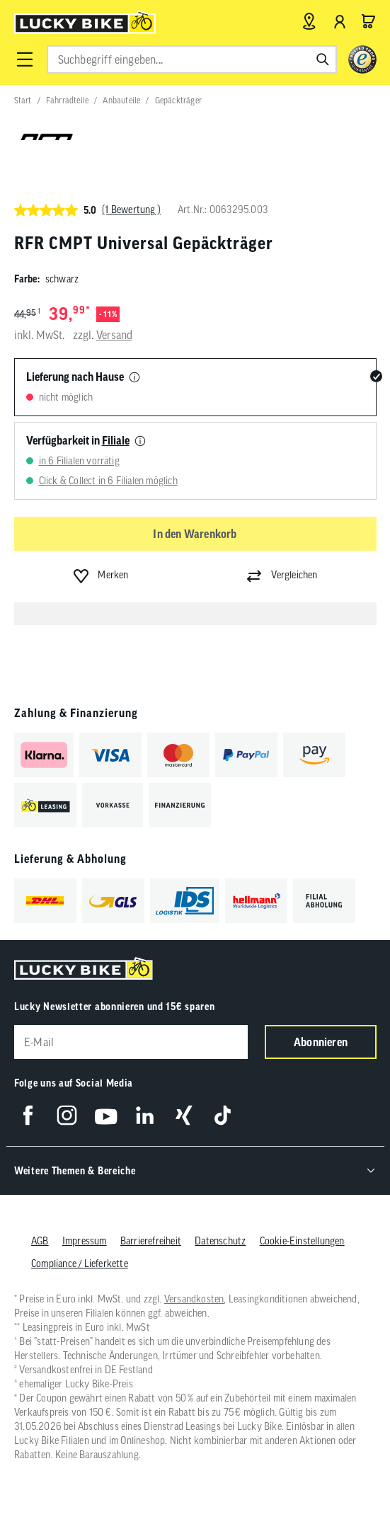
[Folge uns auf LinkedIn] (145, 1115)
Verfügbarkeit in (78, 440)
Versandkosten (194, 1299)
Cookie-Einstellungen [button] (301, 1241)
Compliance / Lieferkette (79, 1263)
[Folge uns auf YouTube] (106, 1115)
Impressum (84, 1241)
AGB (40, 1241)
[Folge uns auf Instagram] (67, 1115)
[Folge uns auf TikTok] (222, 1115)
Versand (114, 334)
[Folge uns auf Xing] (183, 1115)
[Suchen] (323, 59)
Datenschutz (220, 1241)
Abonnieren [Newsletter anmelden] (321, 1042)
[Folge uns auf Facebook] (28, 1115)
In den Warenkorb (194, 533)
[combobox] (192, 59)
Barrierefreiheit (150, 1241)
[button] (24, 59)
